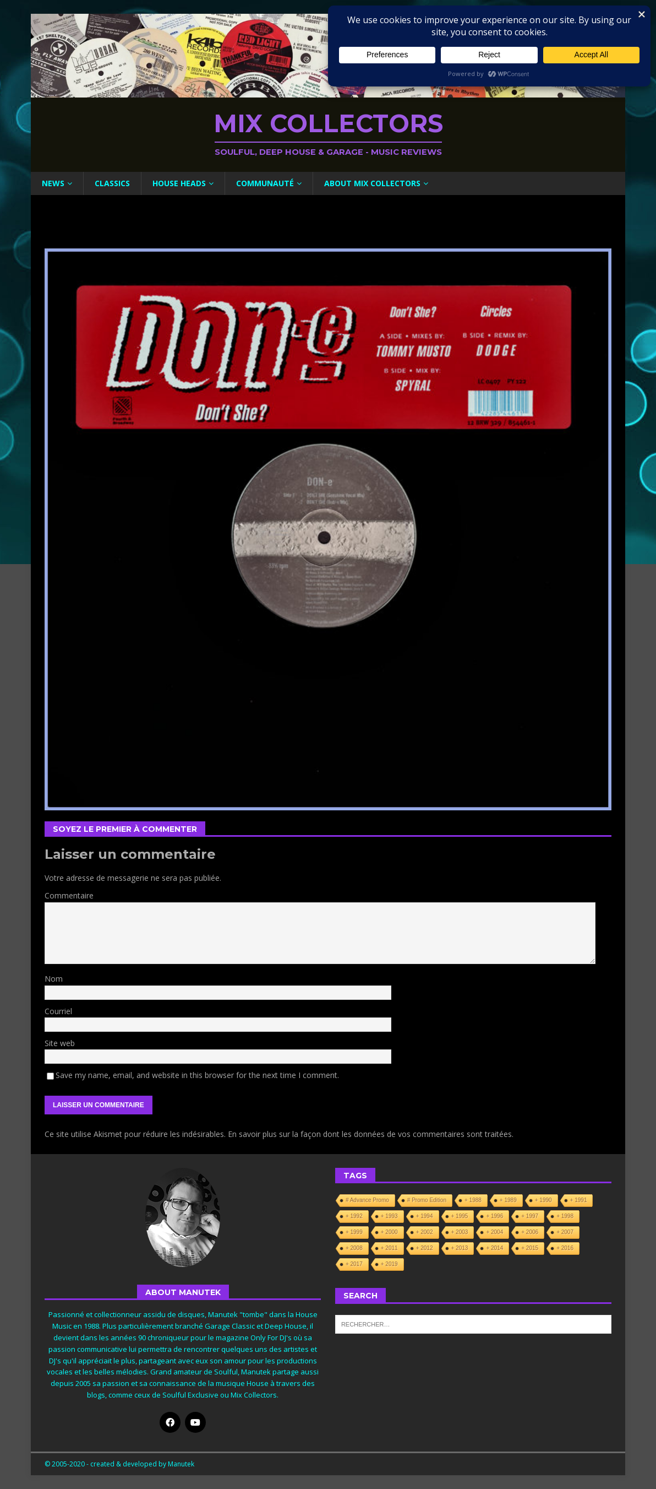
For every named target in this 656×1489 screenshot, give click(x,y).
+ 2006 (529, 1232)
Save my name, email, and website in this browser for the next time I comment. (197, 1075)
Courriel (58, 1011)
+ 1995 (459, 1216)
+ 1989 (508, 1200)
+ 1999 (354, 1232)
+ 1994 (424, 1216)
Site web (60, 1043)
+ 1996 (494, 1216)
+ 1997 (529, 1216)
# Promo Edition (426, 1200)
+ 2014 (494, 1248)
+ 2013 (459, 1248)
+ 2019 (389, 1264)
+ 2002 (424, 1232)
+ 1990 (543, 1200)
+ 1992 (354, 1216)
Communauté (265, 183)
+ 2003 (459, 1232)
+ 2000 (389, 1232)
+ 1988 (473, 1200)
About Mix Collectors (372, 183)
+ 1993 (389, 1216)
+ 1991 (578, 1200)
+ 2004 (494, 1232)
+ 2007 (564, 1232)
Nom (54, 978)
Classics (112, 183)
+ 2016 (564, 1248)
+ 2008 (354, 1248)
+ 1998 (564, 1216)
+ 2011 (389, 1248)
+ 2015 (529, 1248)
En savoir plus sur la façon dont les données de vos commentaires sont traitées (370, 1134)
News (53, 183)
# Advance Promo (367, 1200)
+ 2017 (354, 1264)
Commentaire (69, 895)
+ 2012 (424, 1248)
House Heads (179, 183)
